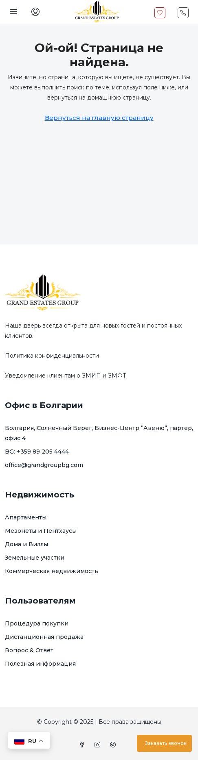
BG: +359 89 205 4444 (37, 451)
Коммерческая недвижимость (51, 571)
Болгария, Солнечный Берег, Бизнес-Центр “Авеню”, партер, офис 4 (99, 433)
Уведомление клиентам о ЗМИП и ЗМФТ (65, 375)
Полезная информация (40, 663)
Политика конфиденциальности (52, 355)
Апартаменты (25, 517)
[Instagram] (99, 745)
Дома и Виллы (26, 544)
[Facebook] (83, 745)
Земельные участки (34, 557)
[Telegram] (114, 745)
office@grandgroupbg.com (44, 465)
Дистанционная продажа (44, 637)
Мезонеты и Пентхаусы (41, 530)
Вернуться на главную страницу (99, 118)
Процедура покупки (36, 623)
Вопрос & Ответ (29, 650)
